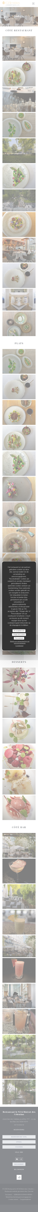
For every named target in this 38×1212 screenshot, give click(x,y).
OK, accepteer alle (19, 631)
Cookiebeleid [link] (19, 646)
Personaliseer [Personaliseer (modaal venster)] (19, 638)
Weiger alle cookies (19, 634)
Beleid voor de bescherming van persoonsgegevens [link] (19, 642)
